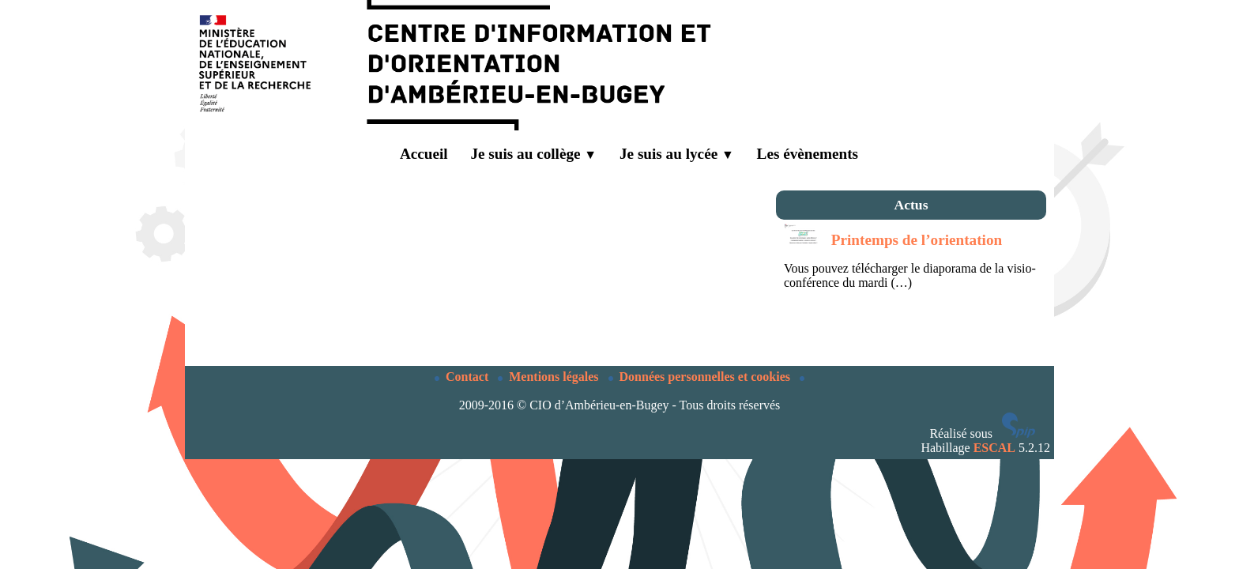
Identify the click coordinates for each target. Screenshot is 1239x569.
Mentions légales (549, 376)
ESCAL (994, 447)
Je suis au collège (533, 153)
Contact (463, 376)
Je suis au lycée (677, 153)
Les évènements (807, 153)
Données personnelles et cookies (700, 376)
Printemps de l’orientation (916, 240)
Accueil (412, 154)
